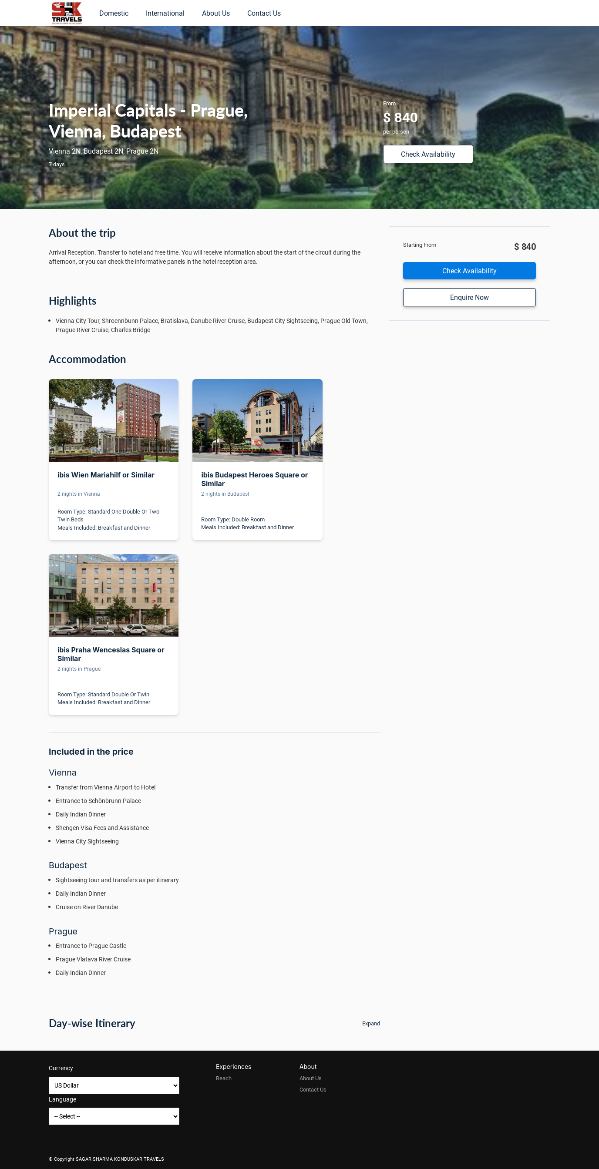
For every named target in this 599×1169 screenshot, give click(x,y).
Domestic (113, 12)
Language (62, 1099)
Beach (224, 1078)
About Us (216, 12)
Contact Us (264, 12)
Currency (61, 1068)
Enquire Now (469, 297)
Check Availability (428, 153)
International (165, 12)
